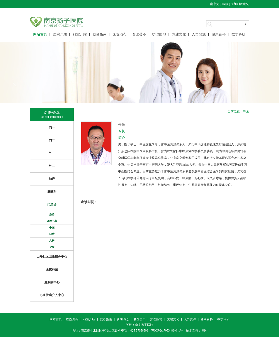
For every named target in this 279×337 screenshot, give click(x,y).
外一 (52, 153)
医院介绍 (60, 34)
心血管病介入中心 (52, 295)
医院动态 (119, 34)
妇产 (52, 178)
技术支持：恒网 (196, 330)
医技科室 (52, 269)
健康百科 (219, 34)
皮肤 (51, 247)
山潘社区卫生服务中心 (52, 256)
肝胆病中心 (52, 282)
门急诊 (51, 204)
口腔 (51, 234)
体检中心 (52, 220)
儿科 (51, 240)
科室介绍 (80, 34)
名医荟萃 (139, 34)
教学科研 (238, 34)
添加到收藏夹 (240, 4)
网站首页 (40, 34)
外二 (52, 166)
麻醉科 (51, 191)
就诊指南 (100, 34)
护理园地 (159, 34)
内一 (52, 127)
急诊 (51, 214)
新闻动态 (123, 319)
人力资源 (199, 34)
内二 (52, 140)
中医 (51, 227)
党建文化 (179, 34)
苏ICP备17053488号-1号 (167, 330)
